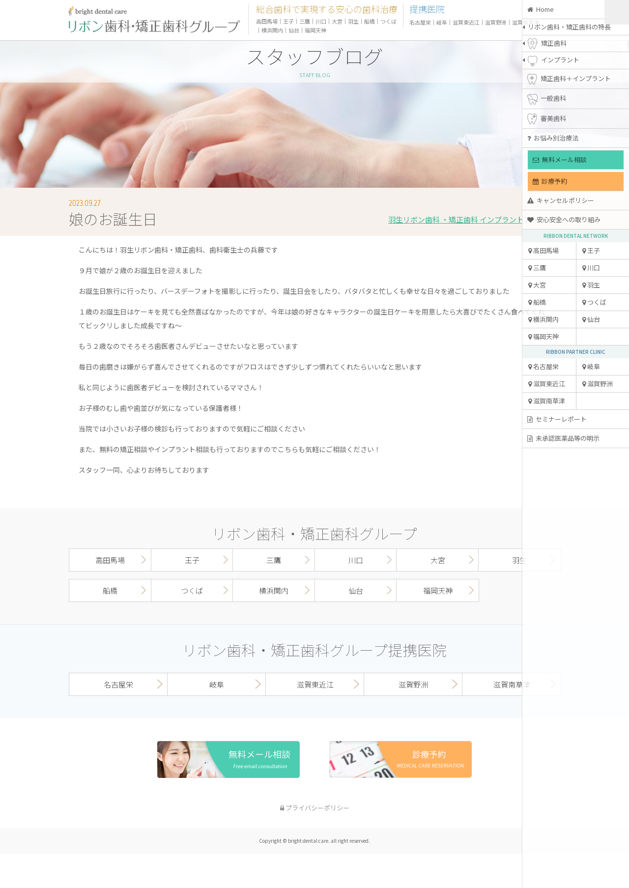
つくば (594, 302)
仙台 (591, 319)
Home (540, 9)
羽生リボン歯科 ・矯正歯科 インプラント (456, 219)
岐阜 (591, 366)
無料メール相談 (560, 159)
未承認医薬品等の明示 (563, 438)
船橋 (537, 302)
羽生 (591, 284)
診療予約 (550, 181)
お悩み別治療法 (552, 138)
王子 (591, 250)
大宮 (537, 284)
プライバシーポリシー (314, 807)
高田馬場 (543, 250)
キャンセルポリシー (560, 200)
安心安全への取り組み (563, 219)
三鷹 (537, 267)
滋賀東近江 (546, 383)
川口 (591, 267)
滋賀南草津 (546, 400)
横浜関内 (543, 319)
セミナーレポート (557, 419)
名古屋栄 (543, 366)
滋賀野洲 (597, 383)
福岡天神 (543, 336)
